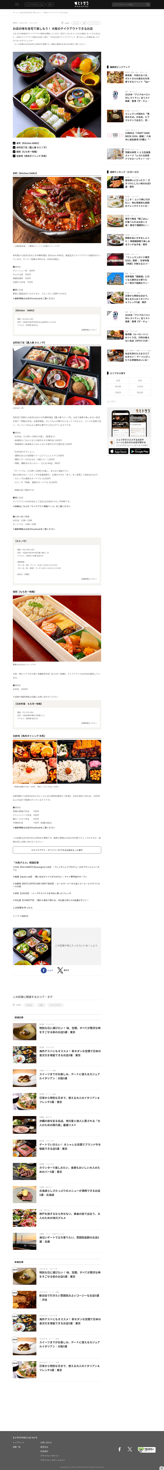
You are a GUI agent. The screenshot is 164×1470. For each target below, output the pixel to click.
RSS (50, 4)
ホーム (15, 12)
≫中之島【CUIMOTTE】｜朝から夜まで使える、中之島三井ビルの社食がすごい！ (51, 900)
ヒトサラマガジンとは (35, 4)
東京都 (118, 386)
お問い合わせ (46, 1442)
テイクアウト (94, 23)
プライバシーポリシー (49, 1455)
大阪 (84, 23)
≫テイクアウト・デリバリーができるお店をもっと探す (57, 850)
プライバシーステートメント (52, 1460)
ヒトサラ (111, 401)
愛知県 (140, 392)
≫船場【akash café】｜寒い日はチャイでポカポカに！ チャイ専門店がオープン (50, 876)
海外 (140, 380)
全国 (118, 380)
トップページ (18, 1442)
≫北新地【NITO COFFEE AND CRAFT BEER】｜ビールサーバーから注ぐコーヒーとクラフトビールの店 (56, 885)
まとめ (75, 23)
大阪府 (66, 23)
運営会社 (44, 1446)
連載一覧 (16, 1446)
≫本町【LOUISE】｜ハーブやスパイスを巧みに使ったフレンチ (42, 893)
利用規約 (44, 1451)
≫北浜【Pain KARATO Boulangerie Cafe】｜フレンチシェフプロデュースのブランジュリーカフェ (56, 868)
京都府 (118, 392)
